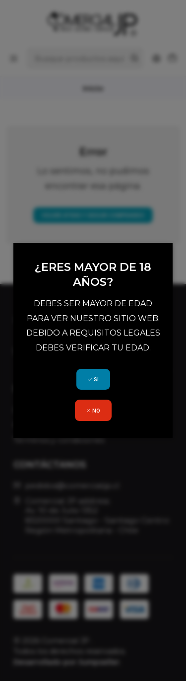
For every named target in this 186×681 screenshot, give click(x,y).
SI (93, 379)
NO (93, 411)
